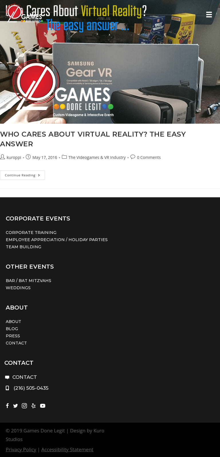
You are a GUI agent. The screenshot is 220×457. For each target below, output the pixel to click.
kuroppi (14, 157)
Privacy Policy (21, 449)
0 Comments (149, 157)
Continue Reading (25, 176)
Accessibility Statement (67, 449)
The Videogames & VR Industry (97, 157)
